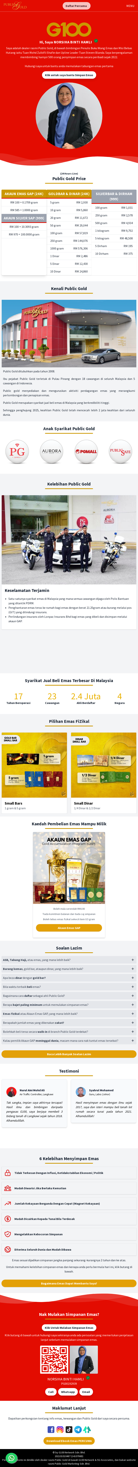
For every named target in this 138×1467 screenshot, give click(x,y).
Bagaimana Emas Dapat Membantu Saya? (69, 1283)
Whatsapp (68, 1392)
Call (51, 1392)
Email (86, 1392)
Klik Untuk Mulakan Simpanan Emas (69, 1328)
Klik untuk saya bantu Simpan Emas (69, 75)
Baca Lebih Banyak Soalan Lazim (69, 1054)
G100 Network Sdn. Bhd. (72, 1452)
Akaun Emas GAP (69, 928)
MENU (130, 6)
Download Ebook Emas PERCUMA (69, 1441)
